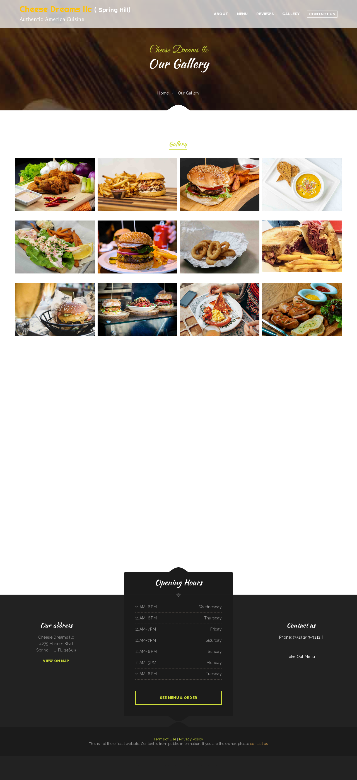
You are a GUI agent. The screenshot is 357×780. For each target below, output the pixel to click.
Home (163, 93)
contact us (259, 744)
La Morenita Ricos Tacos (179, 765)
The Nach (203, 765)
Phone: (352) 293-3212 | (301, 637)
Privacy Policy (191, 739)
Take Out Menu (301, 656)
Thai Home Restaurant (215, 765)
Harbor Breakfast (187, 765)
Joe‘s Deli (161, 765)
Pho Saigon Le (208, 765)
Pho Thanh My (142, 765)
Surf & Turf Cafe (156, 765)
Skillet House (167, 765)
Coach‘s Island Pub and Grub (196, 765)
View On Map (56, 661)
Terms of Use (165, 739)
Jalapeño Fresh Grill (149, 765)
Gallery (178, 145)
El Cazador (172, 765)
